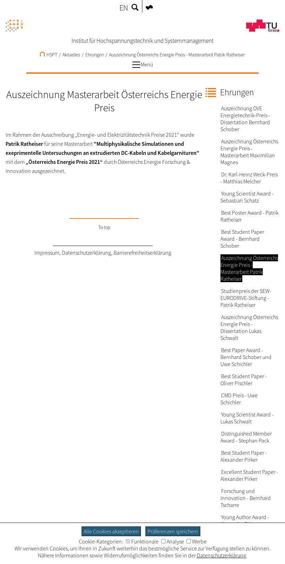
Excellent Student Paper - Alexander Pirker (249, 475)
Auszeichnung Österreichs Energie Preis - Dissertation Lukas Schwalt (249, 327)
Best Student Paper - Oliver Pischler (243, 380)
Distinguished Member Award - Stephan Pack (246, 437)
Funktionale (142, 541)
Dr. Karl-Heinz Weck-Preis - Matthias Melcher (249, 178)
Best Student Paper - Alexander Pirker (243, 456)
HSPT (48, 54)
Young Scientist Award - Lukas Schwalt (247, 418)
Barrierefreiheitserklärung (142, 252)
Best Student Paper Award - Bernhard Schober (242, 238)
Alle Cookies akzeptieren (111, 531)
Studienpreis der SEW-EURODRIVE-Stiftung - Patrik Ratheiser (245, 297)
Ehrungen (94, 54)
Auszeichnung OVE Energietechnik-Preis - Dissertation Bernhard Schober (245, 119)
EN (123, 8)
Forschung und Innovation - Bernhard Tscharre (245, 497)
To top (104, 227)
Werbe (196, 541)
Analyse (172, 541)
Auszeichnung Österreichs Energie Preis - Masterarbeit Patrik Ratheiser (177, 54)
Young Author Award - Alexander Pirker (244, 520)
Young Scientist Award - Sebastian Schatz (247, 197)
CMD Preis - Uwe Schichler (239, 399)
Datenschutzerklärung (86, 252)
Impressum (46, 252)
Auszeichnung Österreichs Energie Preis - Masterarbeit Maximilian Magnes (249, 152)
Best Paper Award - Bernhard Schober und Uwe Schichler (245, 357)
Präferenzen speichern (173, 531)
